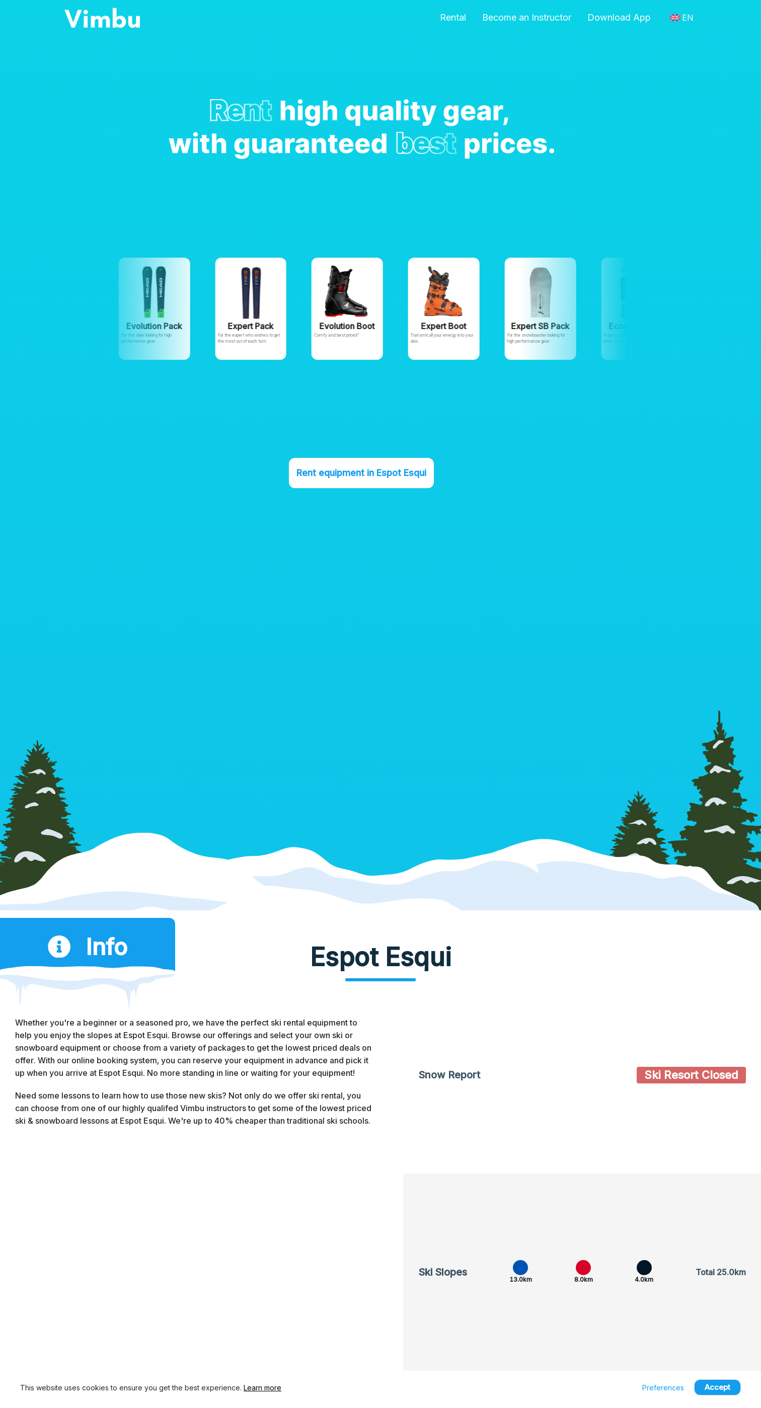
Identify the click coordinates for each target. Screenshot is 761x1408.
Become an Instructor (526, 17)
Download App (619, 17)
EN (682, 18)
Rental (453, 17)
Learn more (262, 1387)
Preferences (663, 1387)
